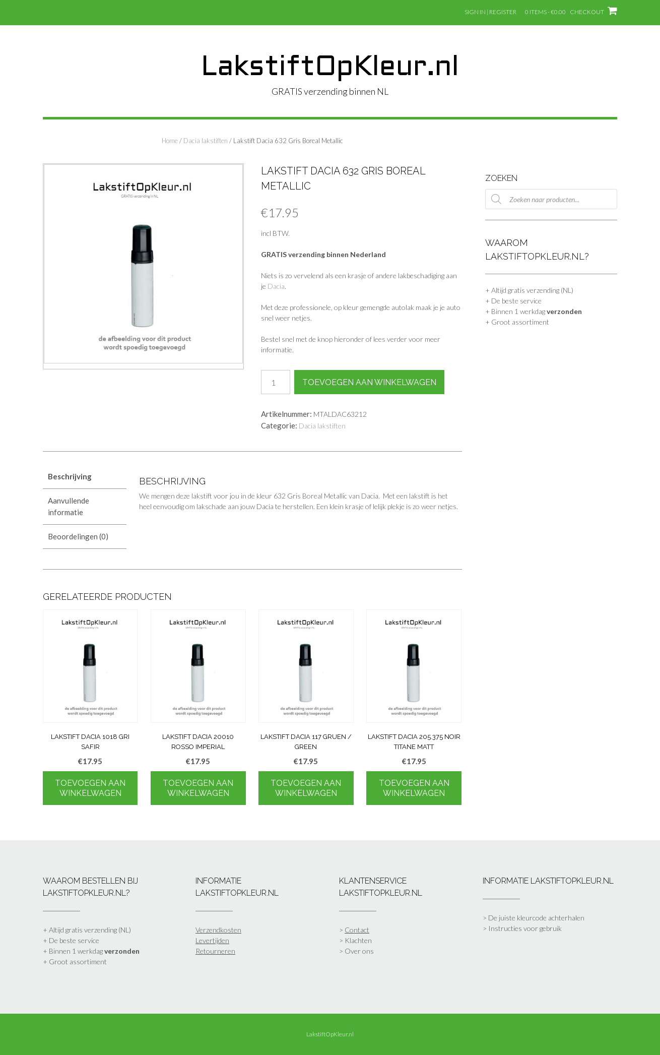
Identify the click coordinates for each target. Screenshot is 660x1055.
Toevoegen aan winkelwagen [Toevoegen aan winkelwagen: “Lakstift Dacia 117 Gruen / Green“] (306, 788)
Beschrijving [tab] (70, 476)
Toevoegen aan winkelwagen (369, 382)
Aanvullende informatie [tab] (68, 506)
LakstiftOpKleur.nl (330, 68)
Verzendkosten (218, 929)
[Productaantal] (275, 382)
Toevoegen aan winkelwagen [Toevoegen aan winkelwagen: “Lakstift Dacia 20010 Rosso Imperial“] (198, 788)
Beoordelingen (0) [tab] (78, 536)
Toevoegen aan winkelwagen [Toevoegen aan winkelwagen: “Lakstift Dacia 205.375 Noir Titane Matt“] (414, 788)
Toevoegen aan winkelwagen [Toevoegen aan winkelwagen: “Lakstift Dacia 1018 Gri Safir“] (90, 788)
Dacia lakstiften (205, 141)
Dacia (276, 286)
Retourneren (215, 951)
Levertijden (212, 940)
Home (170, 141)
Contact (357, 929)
